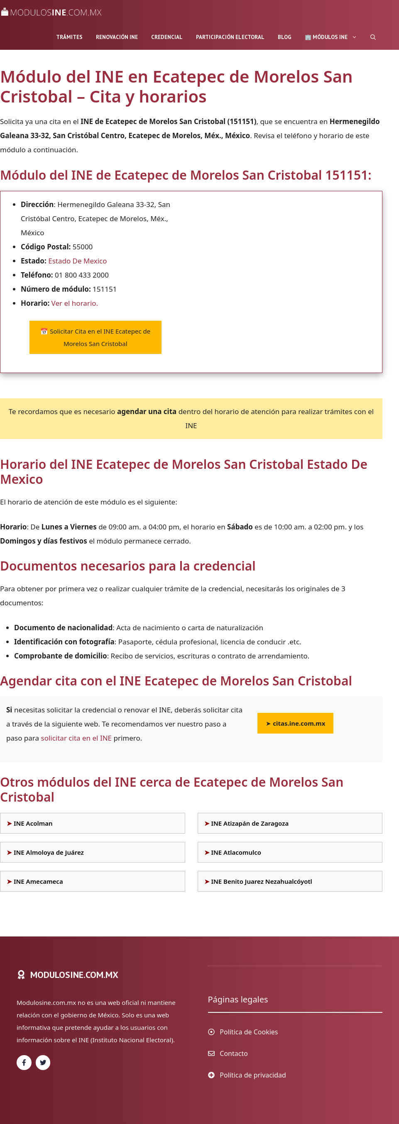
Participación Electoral (230, 37)
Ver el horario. (74, 303)
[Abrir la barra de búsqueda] (373, 37)
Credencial (167, 37)
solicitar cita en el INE (76, 738)
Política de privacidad (253, 1075)
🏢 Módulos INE (334, 37)
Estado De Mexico (77, 261)
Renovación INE (117, 37)
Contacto (234, 1053)
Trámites (69, 37)
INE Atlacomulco (236, 852)
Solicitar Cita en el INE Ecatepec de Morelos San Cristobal (95, 337)
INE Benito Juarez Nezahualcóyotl (261, 881)
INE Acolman (33, 823)
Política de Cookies (249, 1031)
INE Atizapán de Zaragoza (250, 823)
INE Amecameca (38, 881)
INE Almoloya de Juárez (49, 852)
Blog (284, 37)
